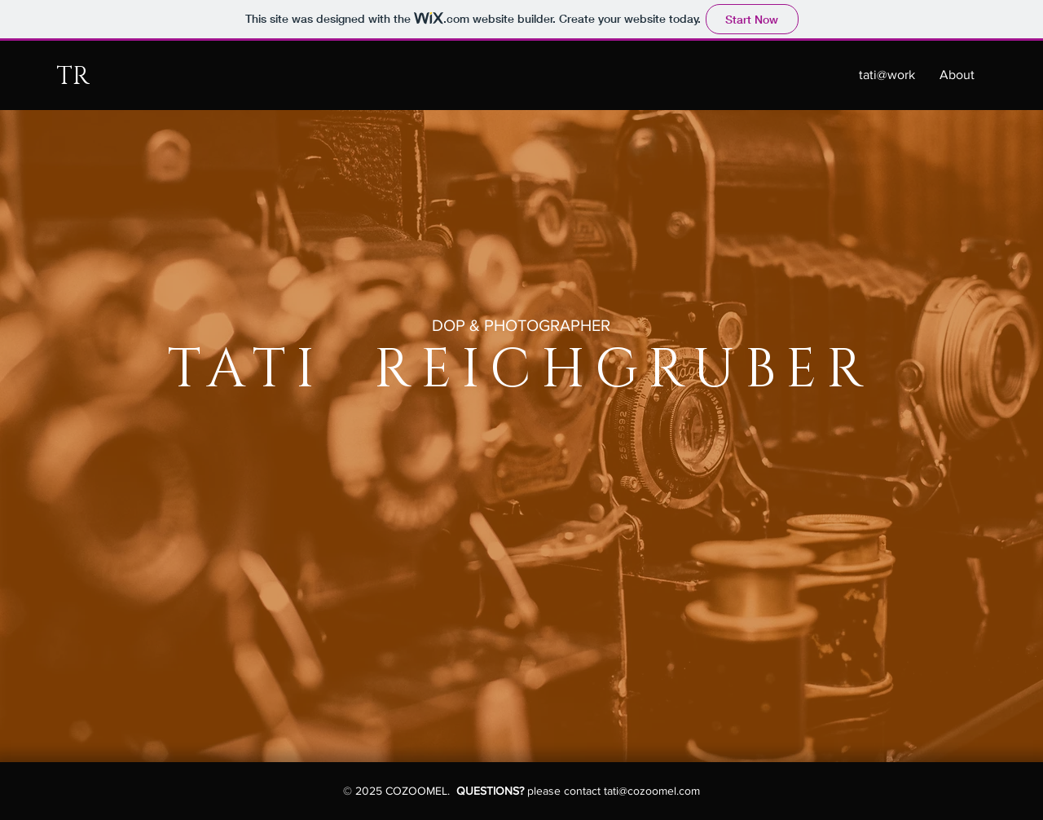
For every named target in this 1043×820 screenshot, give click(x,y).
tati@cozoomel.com (652, 790)
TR (73, 76)
